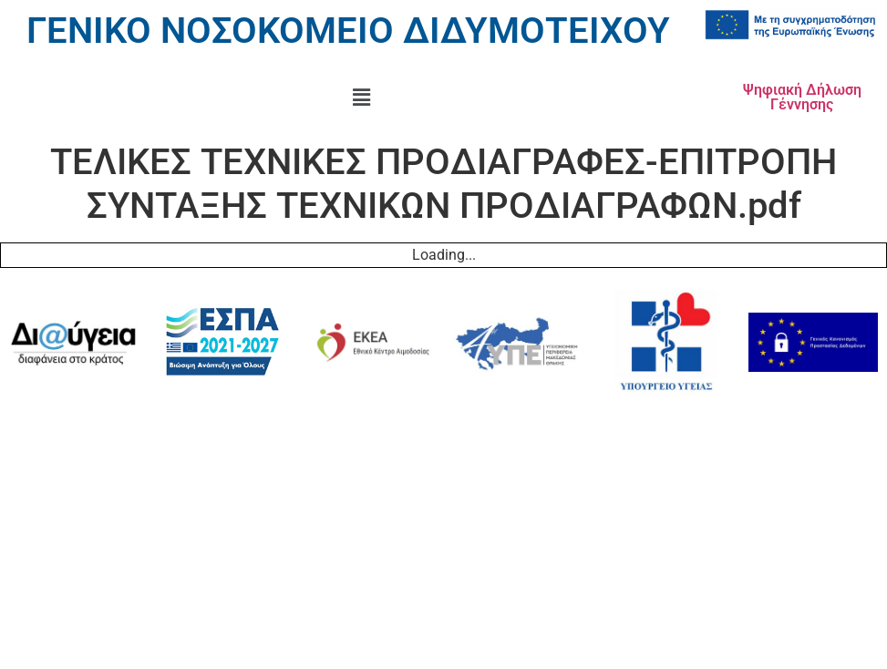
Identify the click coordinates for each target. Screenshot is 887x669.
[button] (361, 97)
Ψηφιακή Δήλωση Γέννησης (802, 97)
